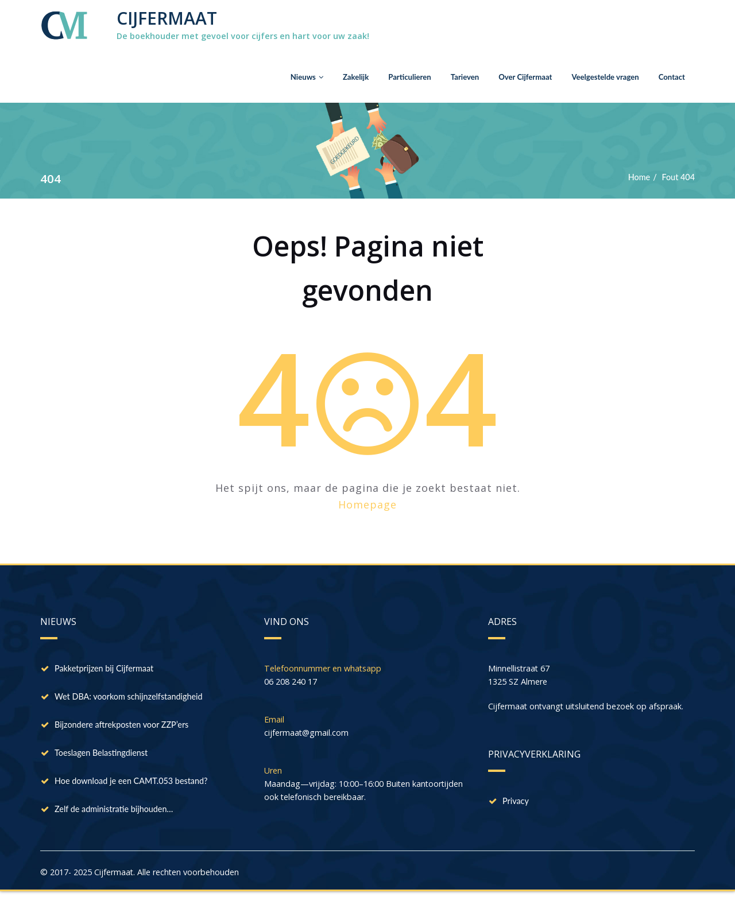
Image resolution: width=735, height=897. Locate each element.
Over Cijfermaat (517, 76)
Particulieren (397, 76)
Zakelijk (341, 76)
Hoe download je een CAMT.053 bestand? (135, 783)
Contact (671, 76)
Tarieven (454, 76)
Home (636, 177)
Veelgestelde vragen (601, 76)
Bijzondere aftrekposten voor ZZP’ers (125, 726)
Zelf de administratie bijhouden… (117, 812)
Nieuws (290, 76)
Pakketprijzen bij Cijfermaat (106, 668)
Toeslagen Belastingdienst (103, 755)
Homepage (367, 504)
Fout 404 (677, 177)
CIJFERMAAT (167, 18)
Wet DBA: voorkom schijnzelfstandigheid (132, 697)
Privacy (517, 803)
